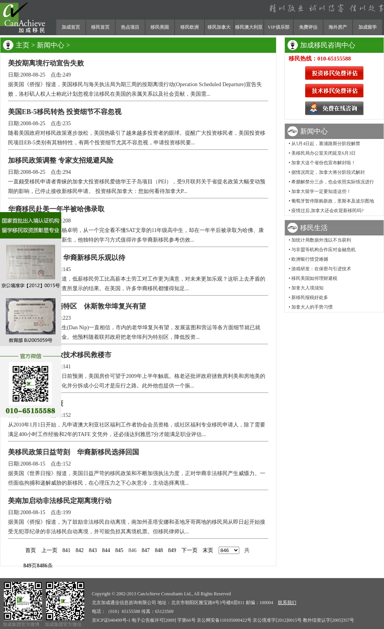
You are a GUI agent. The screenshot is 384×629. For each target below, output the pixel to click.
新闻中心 (50, 45)
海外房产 (337, 27)
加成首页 (71, 27)
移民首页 (100, 27)
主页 (22, 45)
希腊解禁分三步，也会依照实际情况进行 (332, 182)
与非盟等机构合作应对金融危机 (323, 249)
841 (66, 550)
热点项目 (130, 27)
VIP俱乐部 (278, 27)
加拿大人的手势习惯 (312, 307)
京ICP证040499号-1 (111, 620)
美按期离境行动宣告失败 (46, 63)
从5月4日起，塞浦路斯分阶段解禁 (325, 143)
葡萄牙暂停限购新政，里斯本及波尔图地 (332, 201)
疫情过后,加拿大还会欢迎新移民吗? (327, 210)
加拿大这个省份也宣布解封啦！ (323, 162)
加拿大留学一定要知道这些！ (321, 191)
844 (106, 550)
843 (93, 550)
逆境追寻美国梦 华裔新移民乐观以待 (66, 257)
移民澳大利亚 (249, 27)
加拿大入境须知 (307, 288)
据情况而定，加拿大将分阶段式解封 (328, 172)
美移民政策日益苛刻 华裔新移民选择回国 (73, 452)
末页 (208, 550)
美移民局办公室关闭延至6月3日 (323, 153)
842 (80, 550)
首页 (30, 550)
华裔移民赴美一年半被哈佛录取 (56, 209)
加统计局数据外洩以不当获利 (321, 240)
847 (146, 550)
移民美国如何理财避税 (314, 278)
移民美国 (159, 27)
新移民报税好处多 (309, 297)
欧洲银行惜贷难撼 (309, 259)
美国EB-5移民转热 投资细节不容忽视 (64, 112)
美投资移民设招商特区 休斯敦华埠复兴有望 (77, 306)
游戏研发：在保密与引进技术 (321, 268)
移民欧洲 (189, 27)
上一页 (49, 550)
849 (172, 550)
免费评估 (308, 27)
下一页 (189, 550)
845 (119, 550)
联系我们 (287, 602)
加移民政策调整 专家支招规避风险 (60, 160)
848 (159, 550)
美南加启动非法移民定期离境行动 (59, 501)
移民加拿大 (219, 27)
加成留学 (367, 27)
